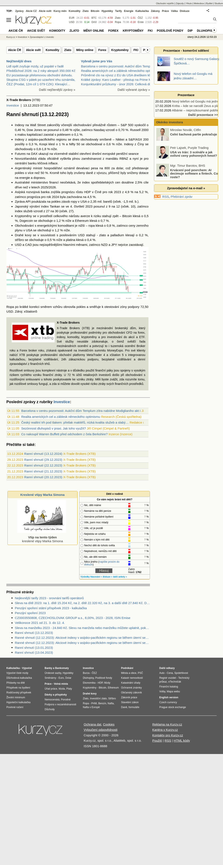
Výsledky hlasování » (91, 577)
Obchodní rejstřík (165, 3)
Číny (140, 144)
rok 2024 (53, 197)
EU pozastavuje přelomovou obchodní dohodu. (39, 75)
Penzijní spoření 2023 (30, 613)
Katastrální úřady (130, 682)
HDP (87, 192)
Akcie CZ (31, 11)
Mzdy (107, 682)
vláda (42, 158)
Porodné (66, 699)
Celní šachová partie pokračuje (193, 140)
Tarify (118, 11)
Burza (86, 673)
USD (81, 235)
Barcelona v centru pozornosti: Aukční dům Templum (118, 66)
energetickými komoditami (55, 225)
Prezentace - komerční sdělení (186, 50)
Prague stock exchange (172, 707)
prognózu (68, 192)
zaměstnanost (91, 158)
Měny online (84, 50)
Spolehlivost (181, 673)
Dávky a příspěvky (56, 694)
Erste (141, 22)
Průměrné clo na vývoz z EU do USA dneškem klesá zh (120, 75)
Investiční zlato (98, 698)
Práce (165, 11)
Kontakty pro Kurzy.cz (167, 735)
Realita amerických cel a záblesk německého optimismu (60, 416)
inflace (53, 163)
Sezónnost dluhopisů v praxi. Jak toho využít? (53, 428)
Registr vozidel (167, 677)
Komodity (52, 50)
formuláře (133, 707)
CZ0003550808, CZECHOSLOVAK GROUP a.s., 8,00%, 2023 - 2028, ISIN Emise (72, 618)
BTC (94, 17)
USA (83, 201)
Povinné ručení (14, 707)
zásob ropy (69, 201)
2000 (144, 130)
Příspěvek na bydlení (18, 687)
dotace (143, 173)
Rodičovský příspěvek (18, 692)
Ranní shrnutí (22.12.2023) (43, 465)
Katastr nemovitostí (132, 677)
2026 (52, 187)
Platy (69, 688)
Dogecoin (26, 220)
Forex (102, 50)
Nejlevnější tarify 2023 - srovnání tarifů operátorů (49, 598)
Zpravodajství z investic (42, 37)
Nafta (111, 703)
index (45, 206)
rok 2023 (114, 192)
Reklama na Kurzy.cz (167, 724)
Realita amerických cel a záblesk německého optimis (118, 71)
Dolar (68, 677)
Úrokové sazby (53, 673)
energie (24, 177)
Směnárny (50, 677)
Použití (157, 740)
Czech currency (168, 702)
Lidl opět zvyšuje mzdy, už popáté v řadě (35, 66)
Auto (162, 673)
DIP (190, 30)
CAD (28, 244)
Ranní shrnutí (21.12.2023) (43, 471)
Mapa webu (173, 691)
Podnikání (127, 668)
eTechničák (174, 681)
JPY (114, 244)
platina (70, 240)
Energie (128, 11)
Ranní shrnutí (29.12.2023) (43, 459)
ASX (139, 139)
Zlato (67, 50)
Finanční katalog (168, 686)
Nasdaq (99, 130)
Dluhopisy (205, 30)
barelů (107, 201)
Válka (174, 11)
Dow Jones (34, 130)
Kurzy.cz (10, 37)
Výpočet (27, 668)
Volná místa (61, 683)
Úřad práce (51, 688)
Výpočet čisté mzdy (17, 673)
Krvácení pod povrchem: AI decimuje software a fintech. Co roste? (194, 179)
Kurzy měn (60, 11)
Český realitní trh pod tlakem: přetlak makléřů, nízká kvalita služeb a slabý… (75, 422)
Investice (12, 105)
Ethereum (82, 220)
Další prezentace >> (203, 115)
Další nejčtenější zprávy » (57, 89)
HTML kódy (182, 740)
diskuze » (107, 577)
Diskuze (184, 11)
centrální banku (26, 163)
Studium (219, 3)
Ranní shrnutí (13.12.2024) (43, 453)
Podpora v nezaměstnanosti (60, 704)
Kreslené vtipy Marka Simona (42, 495)
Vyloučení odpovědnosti (100, 729)
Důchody (50, 709)
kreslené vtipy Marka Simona (41, 537)
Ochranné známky (131, 687)
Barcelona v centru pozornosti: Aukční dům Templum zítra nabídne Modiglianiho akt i (81, 411)
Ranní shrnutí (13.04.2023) (34, 652)
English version (168, 697)
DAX (34, 153)
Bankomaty (62, 668)
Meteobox (199, 3)
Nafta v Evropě (91, 707)
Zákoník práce (129, 697)
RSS (165, 196)
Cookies (108, 724)
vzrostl (110, 130)
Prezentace (186, 95)
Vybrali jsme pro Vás (96, 61)
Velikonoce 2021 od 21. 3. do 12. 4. (40, 623)
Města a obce (128, 673)
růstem (112, 125)
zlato (102, 235)
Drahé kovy (23, 235)
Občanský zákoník (131, 692)
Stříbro (112, 698)
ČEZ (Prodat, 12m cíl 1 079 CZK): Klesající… (38, 84)
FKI (135, 50)
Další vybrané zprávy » (133, 89)
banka (45, 192)
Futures (20, 153)
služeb (27, 211)
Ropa (10, 307)
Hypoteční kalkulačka (18, 702)
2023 (88, 206)
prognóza (33, 197)
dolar (119, 168)
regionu (61, 139)
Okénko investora (169, 122)
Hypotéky (107, 11)
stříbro (19, 240)
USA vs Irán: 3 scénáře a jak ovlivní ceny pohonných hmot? (193, 160)
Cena (170, 673)
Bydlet (209, 3)
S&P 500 (127, 125)
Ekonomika (89, 682)
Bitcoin (127, 216)
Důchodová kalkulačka (19, 677)
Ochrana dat (92, 724)
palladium (117, 235)
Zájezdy (180, 3)
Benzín (102, 703)
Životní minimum (15, 697)
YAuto (189, 3)
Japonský (21, 206)
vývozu (102, 173)
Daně (124, 707)
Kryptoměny (120, 50)
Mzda (62, 688)
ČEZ (140, 17)
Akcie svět (33, 50)
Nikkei (120, 139)
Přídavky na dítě (15, 682)
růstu (79, 192)
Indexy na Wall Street (30, 125)
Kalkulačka (142, 11)
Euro (61, 677)
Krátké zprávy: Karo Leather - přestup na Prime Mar (117, 79)
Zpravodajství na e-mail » (186, 188)
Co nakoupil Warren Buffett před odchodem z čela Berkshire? (64, 434)
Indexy (19, 139)
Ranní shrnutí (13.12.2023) (34, 633)
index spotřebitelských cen (101, 182)
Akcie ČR (14, 50)
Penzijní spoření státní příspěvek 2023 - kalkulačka (51, 608)
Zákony (155, 11)
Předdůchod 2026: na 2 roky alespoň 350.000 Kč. (41, 71)
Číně (98, 192)
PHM (94, 703)
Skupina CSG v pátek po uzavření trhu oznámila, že (42, 79)
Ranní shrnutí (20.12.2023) (43, 477)
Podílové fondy (170, 30)
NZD (104, 244)
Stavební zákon (130, 702)
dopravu (39, 177)
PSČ (140, 673)
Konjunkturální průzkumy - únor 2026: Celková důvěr (118, 84)
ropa (91, 225)
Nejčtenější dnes (18, 61)
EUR (71, 17)
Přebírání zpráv (182, 196)
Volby (162, 691)
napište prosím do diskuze (101, 563)
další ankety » (120, 577)
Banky (48, 668)
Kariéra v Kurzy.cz (165, 729)
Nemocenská (52, 699)
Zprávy (19, 11)
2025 (44, 187)
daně (89, 173)
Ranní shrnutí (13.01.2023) (34, 647)
